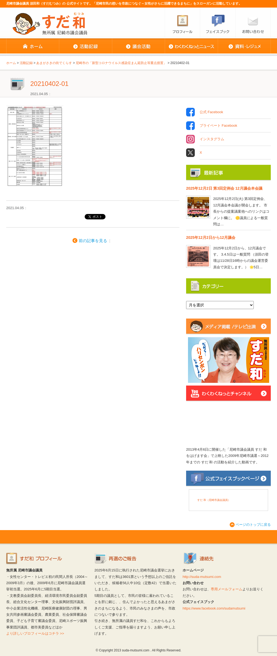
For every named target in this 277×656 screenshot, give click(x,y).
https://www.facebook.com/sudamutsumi (214, 608)
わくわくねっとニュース (191, 46)
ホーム (32, 46)
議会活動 (138, 46)
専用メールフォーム (226, 589)
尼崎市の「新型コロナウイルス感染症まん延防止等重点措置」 (121, 63)
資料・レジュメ (244, 46)
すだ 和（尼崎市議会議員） (213, 499)
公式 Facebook (211, 112)
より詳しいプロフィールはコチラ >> (35, 633)
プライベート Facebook (218, 125)
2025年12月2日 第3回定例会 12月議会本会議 (224, 188)
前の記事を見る (93, 240)
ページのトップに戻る (253, 525)
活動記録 (85, 46)
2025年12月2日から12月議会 (210, 237)
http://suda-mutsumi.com (202, 577)
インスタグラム (212, 139)
